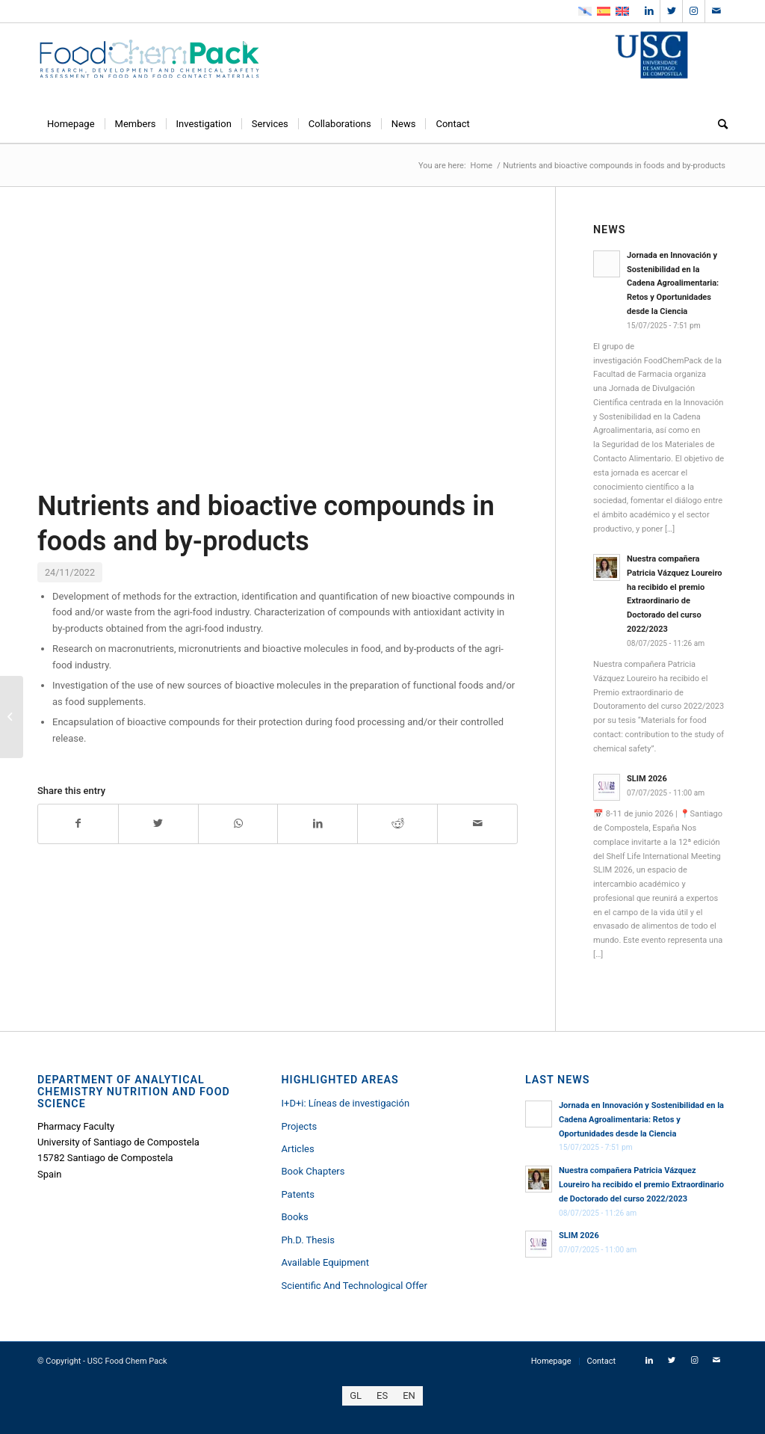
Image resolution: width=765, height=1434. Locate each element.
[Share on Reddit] (397, 823)
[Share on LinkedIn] (317, 823)
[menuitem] (71, 124)
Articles (297, 1148)
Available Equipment (324, 1262)
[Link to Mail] (716, 11)
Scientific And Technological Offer (354, 1285)
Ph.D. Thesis (307, 1240)
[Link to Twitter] (671, 11)
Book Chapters (312, 1171)
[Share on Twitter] (158, 823)
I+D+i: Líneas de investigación (345, 1103)
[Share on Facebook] (78, 823)
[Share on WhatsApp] (238, 823)
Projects (299, 1126)
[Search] (718, 124)
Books (294, 1216)
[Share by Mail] (477, 823)
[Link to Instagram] (693, 11)
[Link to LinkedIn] (649, 11)
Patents (298, 1194)
